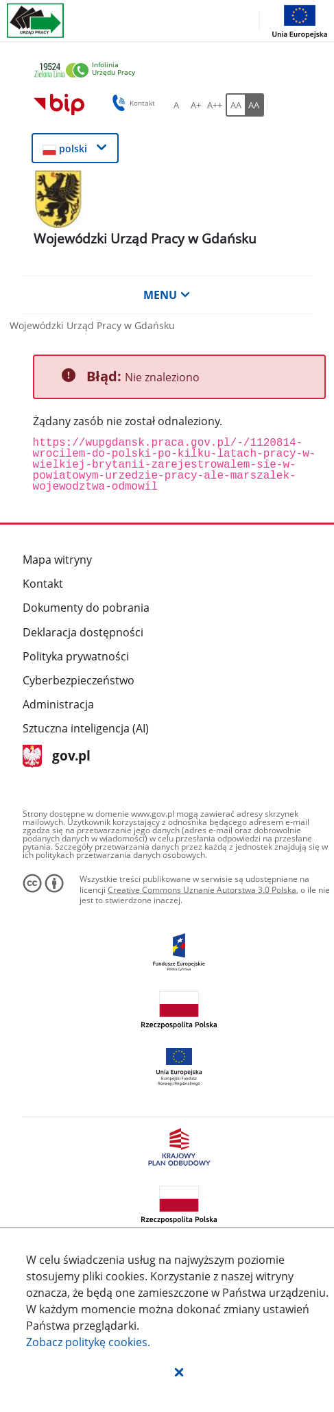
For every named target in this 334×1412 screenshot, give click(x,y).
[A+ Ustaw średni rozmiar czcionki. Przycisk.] (195, 105)
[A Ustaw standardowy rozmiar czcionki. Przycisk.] (176, 105)
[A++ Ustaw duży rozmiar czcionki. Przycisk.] (214, 105)
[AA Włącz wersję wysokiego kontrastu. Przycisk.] (254, 105)
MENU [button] (166, 294)
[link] (169, 71)
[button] (179, 1371)
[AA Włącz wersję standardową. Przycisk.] (235, 105)
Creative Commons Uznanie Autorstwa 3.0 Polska (202, 890)
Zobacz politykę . (88, 1342)
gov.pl (57, 757)
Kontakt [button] (131, 103)
